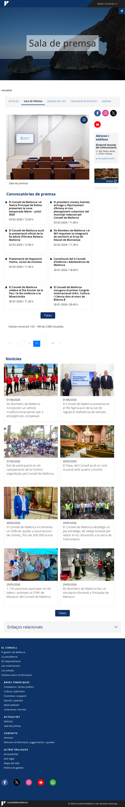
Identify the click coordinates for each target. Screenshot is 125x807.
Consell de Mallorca (11, 803)
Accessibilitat (11, 754)
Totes (48, 315)
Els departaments (11, 661)
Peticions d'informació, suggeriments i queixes (29, 742)
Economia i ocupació (15, 695)
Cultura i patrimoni (14, 691)
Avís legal (9, 758)
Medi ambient (11, 705)
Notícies (14, 101)
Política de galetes (14, 767)
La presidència (9, 656)
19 (30, 343)
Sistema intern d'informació (16, 675)
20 (37, 343)
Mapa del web (11, 763)
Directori (8, 737)
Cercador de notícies (83, 101)
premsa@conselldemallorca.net (106, 158)
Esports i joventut (13, 700)
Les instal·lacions (10, 665)
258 (54, 343)
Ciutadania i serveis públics (19, 686)
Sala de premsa (33, 101)
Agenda (106, 101)
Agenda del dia (56, 101)
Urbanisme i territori (15, 709)
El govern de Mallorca (13, 652)
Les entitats (7, 670)
